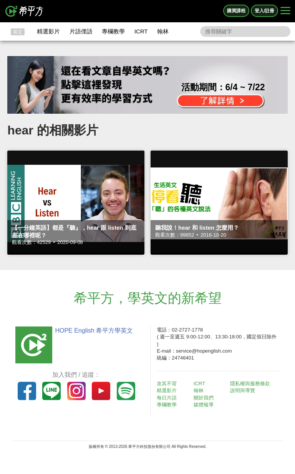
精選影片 (48, 31)
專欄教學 (113, 31)
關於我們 (204, 398)
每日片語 (167, 398)
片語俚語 (81, 31)
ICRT (141, 31)
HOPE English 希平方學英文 (94, 330)
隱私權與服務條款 (250, 383)
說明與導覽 (242, 390)
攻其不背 (167, 383)
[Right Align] (285, 11)
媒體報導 (204, 405)
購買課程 (236, 10)
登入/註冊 (264, 10)
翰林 (163, 31)
